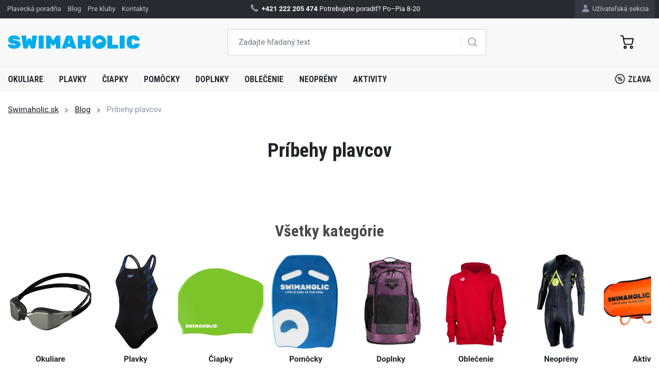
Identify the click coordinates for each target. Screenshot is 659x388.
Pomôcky (162, 79)
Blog (83, 109)
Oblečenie (263, 79)
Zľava (633, 79)
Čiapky (115, 79)
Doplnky (212, 79)
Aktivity (370, 79)
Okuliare (25, 79)
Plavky (72, 79)
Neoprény (318, 79)
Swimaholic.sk (33, 109)
